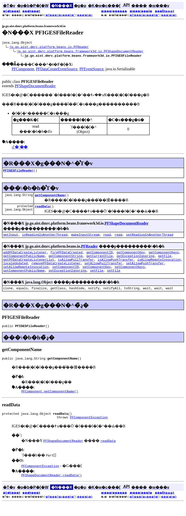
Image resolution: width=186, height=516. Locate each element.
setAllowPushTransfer (145, 269)
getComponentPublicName (24, 261)
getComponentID (99, 256)
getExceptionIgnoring (135, 261)
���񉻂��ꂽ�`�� (20, 148)
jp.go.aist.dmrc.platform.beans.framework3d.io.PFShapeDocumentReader (80, 52)
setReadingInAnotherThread (149, 238)
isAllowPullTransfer (76, 265)
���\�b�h (85, 15)
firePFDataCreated (66, 256)
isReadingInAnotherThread (44, 238)
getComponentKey (130, 256)
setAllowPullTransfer (103, 269)
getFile (164, 261)
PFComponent (23, 70)
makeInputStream (85, 238)
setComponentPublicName (24, 278)
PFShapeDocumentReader (35, 87)
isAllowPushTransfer (115, 265)
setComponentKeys (130, 274)
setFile (96, 278)
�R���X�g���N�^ (60, 15)
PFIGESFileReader (18, 172)
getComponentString (65, 261)
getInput (10, 238)
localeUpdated (15, 269)
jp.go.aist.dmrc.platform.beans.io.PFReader (49, 47)
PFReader (89, 250)
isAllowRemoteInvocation (159, 265)
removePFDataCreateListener (56, 269)
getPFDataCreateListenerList (28, 265)
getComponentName (50, 197)
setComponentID (65, 274)
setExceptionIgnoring (67, 278)
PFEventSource (91, 70)
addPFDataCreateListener (24, 256)
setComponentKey (97, 274)
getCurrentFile (99, 261)
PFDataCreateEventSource (57, 70)
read (107, 238)
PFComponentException (89, 429)
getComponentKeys (164, 256)
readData (42, 209)
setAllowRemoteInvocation (25, 274)
